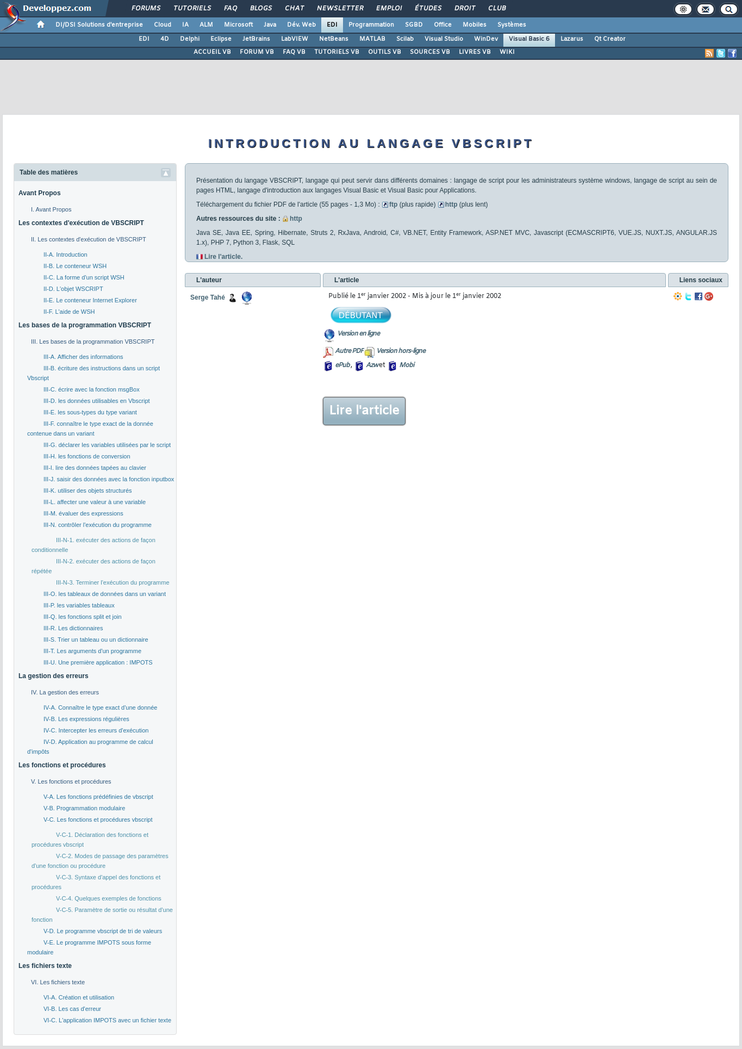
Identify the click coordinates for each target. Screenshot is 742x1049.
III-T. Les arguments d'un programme (92, 651)
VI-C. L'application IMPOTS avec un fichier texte (107, 1020)
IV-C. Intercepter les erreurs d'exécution (95, 730)
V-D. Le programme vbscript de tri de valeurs (102, 931)
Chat (293, 8)
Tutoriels (191, 8)
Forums (145, 8)
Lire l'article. (223, 256)
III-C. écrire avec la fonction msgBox (91, 389)
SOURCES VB (430, 52)
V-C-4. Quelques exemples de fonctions (108, 898)
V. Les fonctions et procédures (71, 781)
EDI (332, 25)
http (451, 204)
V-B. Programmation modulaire (84, 808)
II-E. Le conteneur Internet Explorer (90, 300)
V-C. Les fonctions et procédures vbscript (98, 819)
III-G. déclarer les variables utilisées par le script (107, 445)
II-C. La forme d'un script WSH (83, 277)
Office (443, 25)
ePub (342, 365)
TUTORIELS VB (336, 52)
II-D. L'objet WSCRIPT (73, 288)
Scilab (405, 39)
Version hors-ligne (400, 351)
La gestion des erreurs (53, 676)
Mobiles (475, 25)
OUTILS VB (384, 52)
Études (427, 8)
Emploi (388, 8)
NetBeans (333, 39)
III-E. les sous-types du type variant (90, 412)
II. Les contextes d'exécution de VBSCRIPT (88, 239)
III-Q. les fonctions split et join (82, 616)
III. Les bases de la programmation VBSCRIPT (92, 341)
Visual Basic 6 (529, 39)
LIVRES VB (475, 52)
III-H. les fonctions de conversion (86, 456)
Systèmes (511, 25)
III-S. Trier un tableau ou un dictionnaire (95, 639)
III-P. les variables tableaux (79, 605)
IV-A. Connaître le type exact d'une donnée (100, 707)
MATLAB (372, 39)
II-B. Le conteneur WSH (75, 266)
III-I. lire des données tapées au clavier (94, 467)
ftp (393, 204)
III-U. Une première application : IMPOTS (98, 662)
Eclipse (221, 39)
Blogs (260, 8)
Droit (464, 8)
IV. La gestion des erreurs (65, 692)
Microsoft (238, 25)
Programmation (371, 25)
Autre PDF (349, 351)
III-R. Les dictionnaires (73, 628)
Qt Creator (610, 39)
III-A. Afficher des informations (83, 356)
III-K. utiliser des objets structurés (87, 490)
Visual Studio (444, 39)
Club (496, 8)
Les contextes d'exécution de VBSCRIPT (81, 223)
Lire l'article (364, 411)
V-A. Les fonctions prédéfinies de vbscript (98, 796)
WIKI (507, 52)
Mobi (406, 365)
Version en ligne (358, 334)
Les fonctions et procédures (62, 765)
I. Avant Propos (51, 209)
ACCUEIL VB (212, 52)
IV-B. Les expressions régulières (86, 719)
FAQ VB (294, 52)
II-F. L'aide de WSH (69, 311)
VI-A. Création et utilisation (78, 997)
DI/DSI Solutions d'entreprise (99, 25)
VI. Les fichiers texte (58, 982)
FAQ (230, 8)
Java (270, 25)
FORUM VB (257, 52)
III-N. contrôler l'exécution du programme (97, 525)
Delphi (189, 39)
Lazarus (571, 39)
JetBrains (256, 39)
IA (185, 25)
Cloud (162, 25)
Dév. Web (301, 25)
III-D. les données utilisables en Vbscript (96, 401)
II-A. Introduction (65, 254)
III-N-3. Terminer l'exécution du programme (113, 582)
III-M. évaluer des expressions (83, 513)
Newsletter (339, 8)
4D (164, 39)
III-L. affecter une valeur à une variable (94, 502)
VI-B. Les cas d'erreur (72, 1008)
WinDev (486, 39)
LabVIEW (294, 39)
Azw (372, 365)
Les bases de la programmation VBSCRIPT (84, 325)
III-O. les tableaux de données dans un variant (104, 594)
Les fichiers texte (45, 966)
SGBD (414, 25)
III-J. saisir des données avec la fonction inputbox (108, 479)
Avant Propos (39, 193)
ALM (206, 25)
